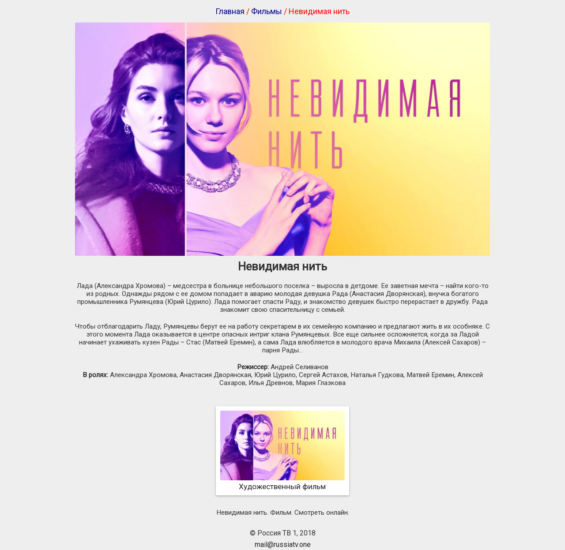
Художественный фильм (282, 482)
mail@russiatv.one (283, 544)
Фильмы (266, 11)
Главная (230, 11)
